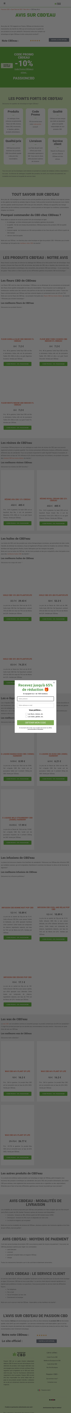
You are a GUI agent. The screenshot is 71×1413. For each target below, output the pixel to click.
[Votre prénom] (35, 698)
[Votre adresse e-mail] (35, 705)
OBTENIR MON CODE (35, 722)
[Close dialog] (54, 682)
